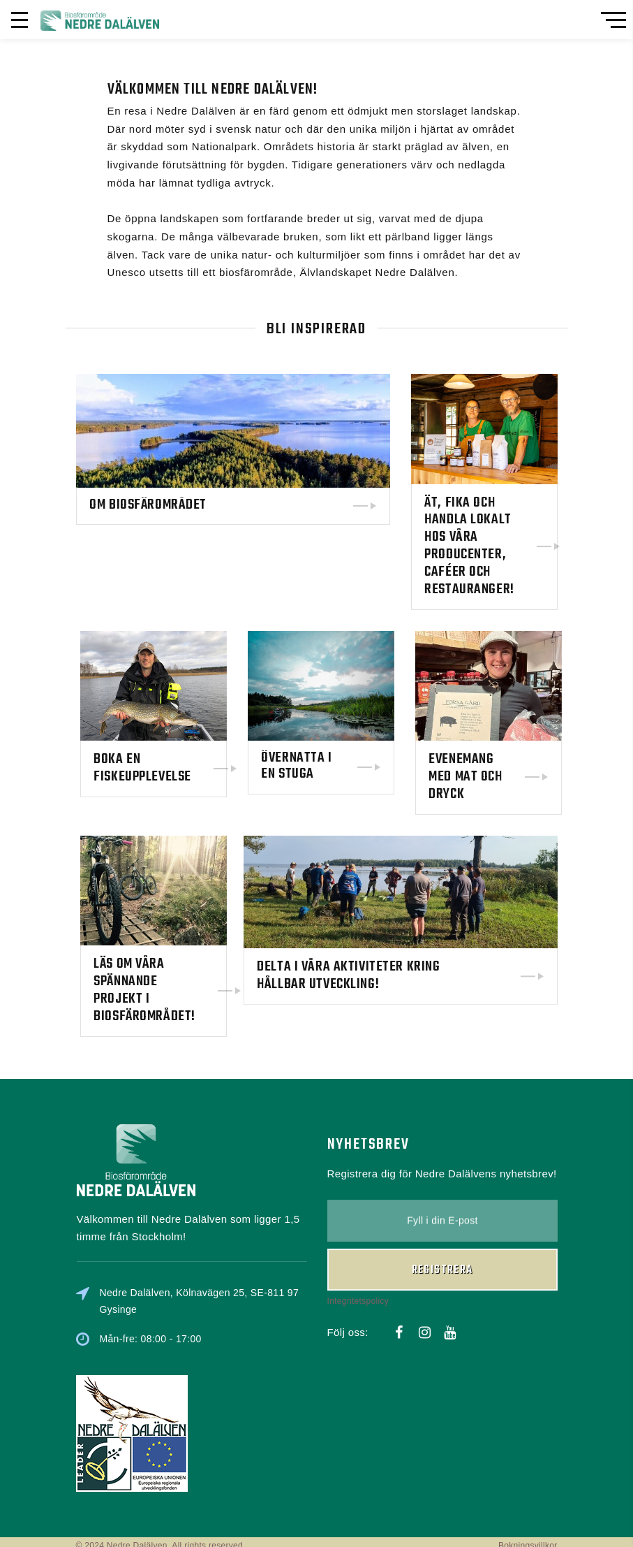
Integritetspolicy (358, 1205)
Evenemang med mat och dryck (558, 772)
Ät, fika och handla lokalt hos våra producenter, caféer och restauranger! (471, 544)
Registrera (442, 1174)
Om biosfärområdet (151, 505)
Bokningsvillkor (528, 1538)
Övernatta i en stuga (389, 763)
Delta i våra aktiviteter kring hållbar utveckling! (351, 905)
